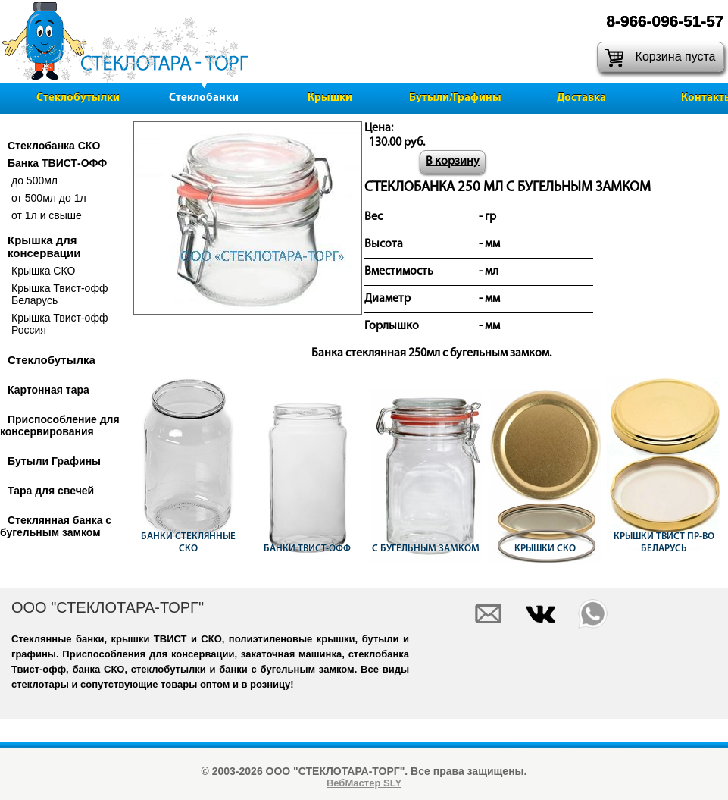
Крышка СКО (43, 271)
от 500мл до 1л (48, 198)
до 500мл (34, 180)
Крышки (330, 98)
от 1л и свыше (46, 215)
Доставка (581, 98)
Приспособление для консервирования (60, 425)
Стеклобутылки (78, 98)
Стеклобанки (204, 98)
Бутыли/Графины (455, 98)
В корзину (453, 161)
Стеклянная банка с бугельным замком (55, 526)
